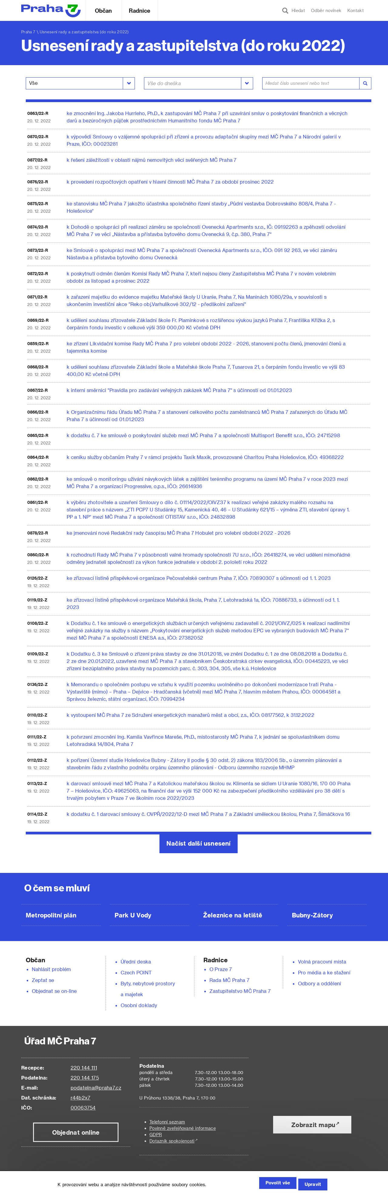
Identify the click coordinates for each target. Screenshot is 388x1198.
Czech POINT (136, 972)
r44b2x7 (81, 1097)
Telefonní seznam (167, 1121)
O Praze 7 (220, 969)
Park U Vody (133, 915)
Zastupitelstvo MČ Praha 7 (240, 991)
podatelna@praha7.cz (96, 1087)
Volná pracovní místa (322, 961)
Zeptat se (43, 980)
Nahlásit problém (51, 969)
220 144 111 (84, 1067)
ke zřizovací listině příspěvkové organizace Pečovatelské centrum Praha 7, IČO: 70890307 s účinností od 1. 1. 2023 (199, 578)
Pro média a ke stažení (324, 972)
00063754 (83, 1107)
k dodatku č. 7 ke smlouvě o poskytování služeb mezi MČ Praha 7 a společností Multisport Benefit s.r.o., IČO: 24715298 (203, 435)
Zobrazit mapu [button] (313, 1124)
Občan (103, 10)
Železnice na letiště (232, 915)
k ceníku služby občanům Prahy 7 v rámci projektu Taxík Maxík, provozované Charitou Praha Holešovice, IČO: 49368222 (205, 457)
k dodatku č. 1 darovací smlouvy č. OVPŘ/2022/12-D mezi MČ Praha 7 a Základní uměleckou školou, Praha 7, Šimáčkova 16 (208, 814)
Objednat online (76, 1132)
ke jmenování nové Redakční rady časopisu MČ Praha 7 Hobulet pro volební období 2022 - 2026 (178, 533)
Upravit (311, 1185)
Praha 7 (28, 31)
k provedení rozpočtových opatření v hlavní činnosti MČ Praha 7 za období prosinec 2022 (170, 182)
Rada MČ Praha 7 (229, 980)
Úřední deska (136, 961)
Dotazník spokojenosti (172, 1140)
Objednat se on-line (54, 991)
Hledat (293, 11)
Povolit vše (267, 1185)
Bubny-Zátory (312, 915)
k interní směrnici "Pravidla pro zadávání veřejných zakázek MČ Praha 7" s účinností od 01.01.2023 (179, 390)
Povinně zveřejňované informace (182, 1128)
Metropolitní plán (51, 915)
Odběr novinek (326, 10)
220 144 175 (85, 1077)
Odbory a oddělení (319, 983)
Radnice (140, 10)
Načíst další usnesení (198, 843)
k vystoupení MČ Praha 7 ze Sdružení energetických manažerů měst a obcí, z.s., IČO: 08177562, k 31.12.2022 (190, 715)
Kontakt (355, 10)
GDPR (155, 1134)
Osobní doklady (139, 1005)
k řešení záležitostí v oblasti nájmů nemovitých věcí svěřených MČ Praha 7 (152, 160)
